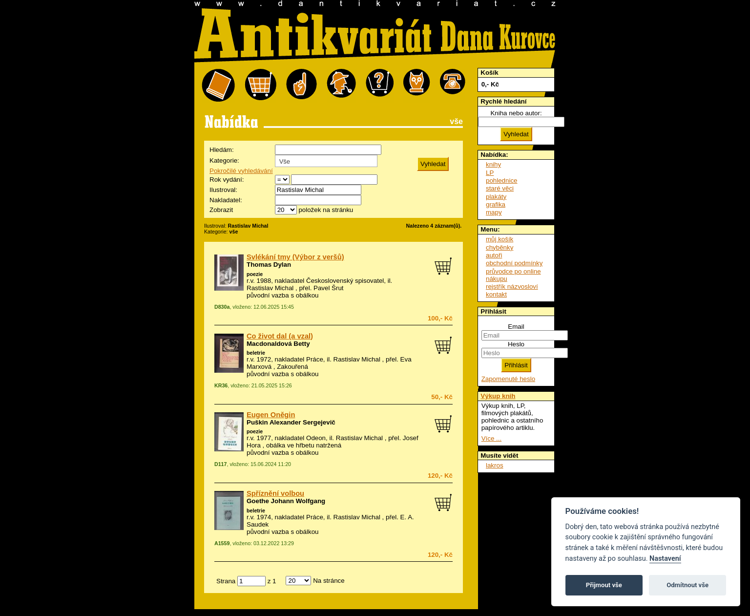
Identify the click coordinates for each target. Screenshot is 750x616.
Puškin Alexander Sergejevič (291, 422)
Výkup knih (497, 396)
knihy (493, 164)
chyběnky (499, 247)
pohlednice (501, 180)
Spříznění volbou (275, 493)
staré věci (500, 188)
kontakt (496, 294)
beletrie (256, 353)
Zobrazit (221, 209)
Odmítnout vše (687, 585)
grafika (495, 204)
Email (516, 326)
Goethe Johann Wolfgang (286, 501)
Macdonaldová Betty (278, 343)
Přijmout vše (604, 585)
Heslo (516, 344)
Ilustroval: (223, 189)
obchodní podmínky (514, 263)
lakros (494, 465)
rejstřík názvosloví (512, 286)
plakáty (496, 196)
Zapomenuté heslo (508, 378)
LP (490, 172)
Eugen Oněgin (271, 415)
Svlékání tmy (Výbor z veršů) (295, 257)
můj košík (499, 239)
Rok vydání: (226, 179)
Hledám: (221, 149)
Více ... (491, 438)
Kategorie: (224, 160)
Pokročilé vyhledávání (241, 170)
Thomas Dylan (269, 264)
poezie (255, 274)
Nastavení (665, 558)
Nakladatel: (225, 200)
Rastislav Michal (270, 288)
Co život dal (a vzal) (280, 336)
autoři (494, 255)
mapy (494, 212)
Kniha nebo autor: (516, 113)
